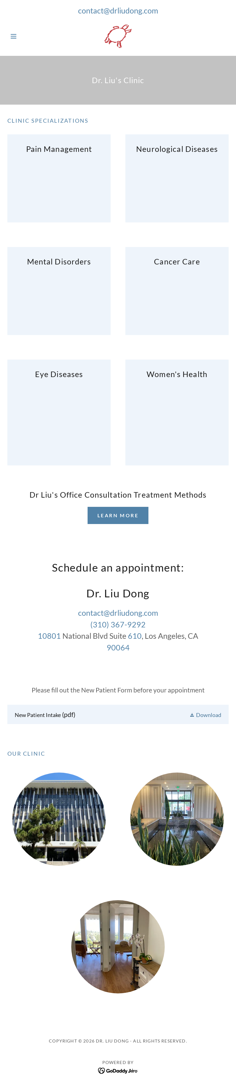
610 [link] (135, 635)
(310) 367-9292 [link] (118, 624)
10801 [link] (49, 635)
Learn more (118, 515)
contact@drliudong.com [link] (118, 10)
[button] (24, 36)
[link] (118, 36)
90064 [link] (118, 647)
